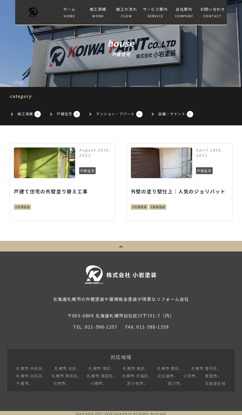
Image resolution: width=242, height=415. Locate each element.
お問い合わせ (212, 12)
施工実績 (98, 12)
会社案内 (184, 12)
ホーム (69, 12)
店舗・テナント (197, 114)
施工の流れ (127, 12)
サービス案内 (155, 12)
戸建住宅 (75, 114)
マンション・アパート (133, 114)
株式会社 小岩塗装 (134, 273)
